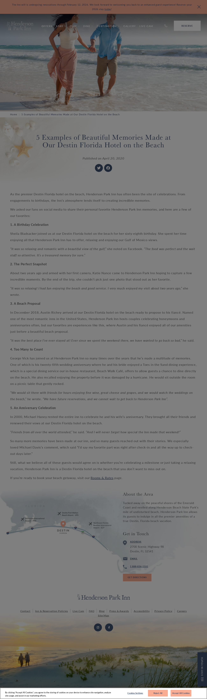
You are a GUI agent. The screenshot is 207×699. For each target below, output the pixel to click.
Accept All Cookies (181, 694)
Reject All (157, 694)
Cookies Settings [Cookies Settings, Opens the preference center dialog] (135, 694)
